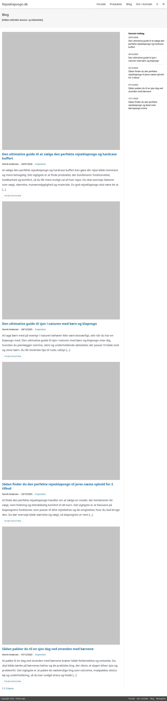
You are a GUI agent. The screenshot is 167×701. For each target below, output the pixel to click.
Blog (129, 4)
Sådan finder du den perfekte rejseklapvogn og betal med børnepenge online (142, 105)
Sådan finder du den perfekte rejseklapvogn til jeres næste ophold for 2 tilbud (146, 74)
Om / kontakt (144, 4)
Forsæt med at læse (12, 195)
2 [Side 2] (4, 688)
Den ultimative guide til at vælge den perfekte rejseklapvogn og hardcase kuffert (146, 43)
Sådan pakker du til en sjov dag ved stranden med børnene (145, 90)
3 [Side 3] (6, 688)
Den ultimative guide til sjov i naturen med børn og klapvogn (143, 59)
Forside (101, 4)
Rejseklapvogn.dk (15, 4)
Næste (10, 688)
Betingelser (161, 698)
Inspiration (40, 164)
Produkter (116, 4)
